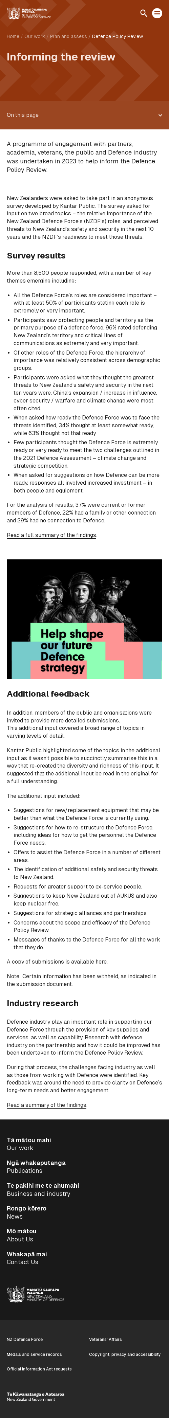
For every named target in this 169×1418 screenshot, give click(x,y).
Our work (34, 36)
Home (13, 36)
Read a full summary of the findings (51, 535)
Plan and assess (68, 36)
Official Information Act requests (39, 1369)
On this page (23, 115)
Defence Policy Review (117, 36)
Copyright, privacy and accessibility (125, 1354)
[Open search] (144, 13)
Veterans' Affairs (105, 1339)
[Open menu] (157, 13)
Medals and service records (34, 1354)
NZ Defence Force (25, 1339)
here (101, 961)
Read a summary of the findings (46, 1105)
